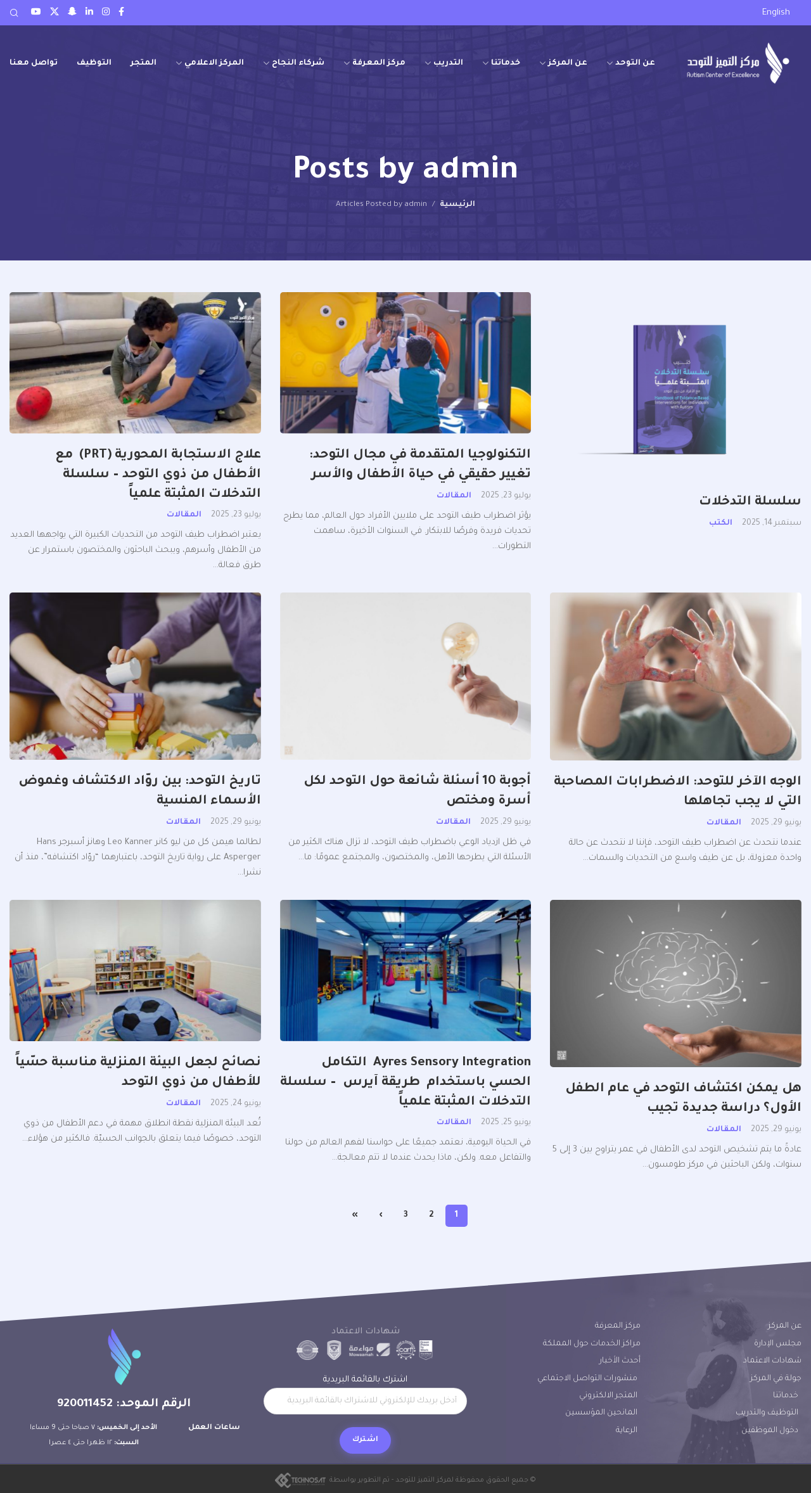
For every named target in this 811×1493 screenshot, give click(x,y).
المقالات (454, 496)
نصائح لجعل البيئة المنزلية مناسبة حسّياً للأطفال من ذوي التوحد (138, 1073)
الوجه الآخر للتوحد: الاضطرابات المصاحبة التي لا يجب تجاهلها (677, 792)
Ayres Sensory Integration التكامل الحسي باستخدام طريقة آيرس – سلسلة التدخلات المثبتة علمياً (405, 1083)
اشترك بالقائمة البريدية (365, 1394)
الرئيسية (457, 204)
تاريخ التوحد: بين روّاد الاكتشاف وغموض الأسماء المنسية (139, 792)
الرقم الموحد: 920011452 (124, 1404)
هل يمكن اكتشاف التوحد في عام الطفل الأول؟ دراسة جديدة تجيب (683, 1099)
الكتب (720, 523)
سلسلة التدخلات (750, 502)
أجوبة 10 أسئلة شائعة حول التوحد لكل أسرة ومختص (417, 792)
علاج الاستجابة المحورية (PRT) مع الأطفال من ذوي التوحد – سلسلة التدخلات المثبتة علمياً (158, 475)
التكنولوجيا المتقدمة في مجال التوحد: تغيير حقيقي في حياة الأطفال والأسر (418, 465)
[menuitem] (776, 13)
